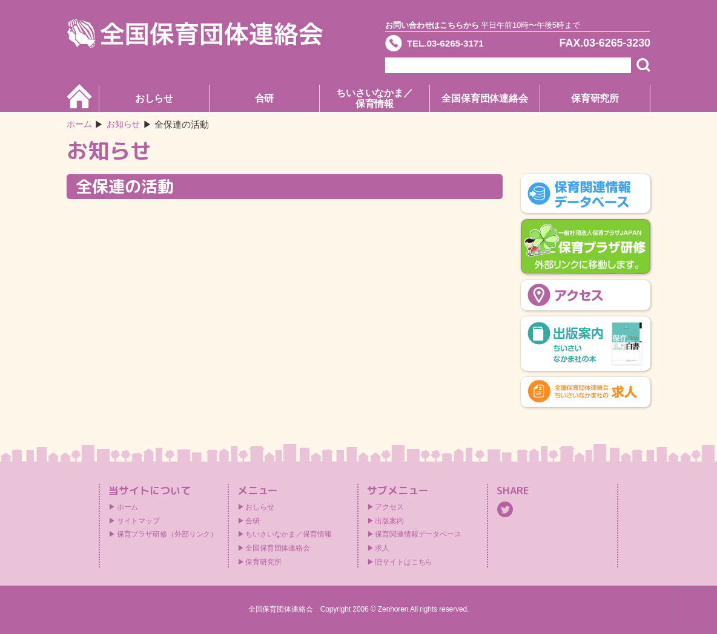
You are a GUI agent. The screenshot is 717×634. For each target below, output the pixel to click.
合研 (264, 98)
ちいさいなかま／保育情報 (374, 98)
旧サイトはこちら (403, 562)
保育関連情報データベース (418, 534)
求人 (382, 548)
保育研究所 (595, 98)
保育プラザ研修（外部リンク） (167, 534)
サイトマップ (138, 521)
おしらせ (154, 98)
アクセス (389, 507)
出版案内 (389, 521)
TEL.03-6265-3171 (453, 45)
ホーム (80, 124)
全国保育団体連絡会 (484, 98)
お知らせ (126, 124)
